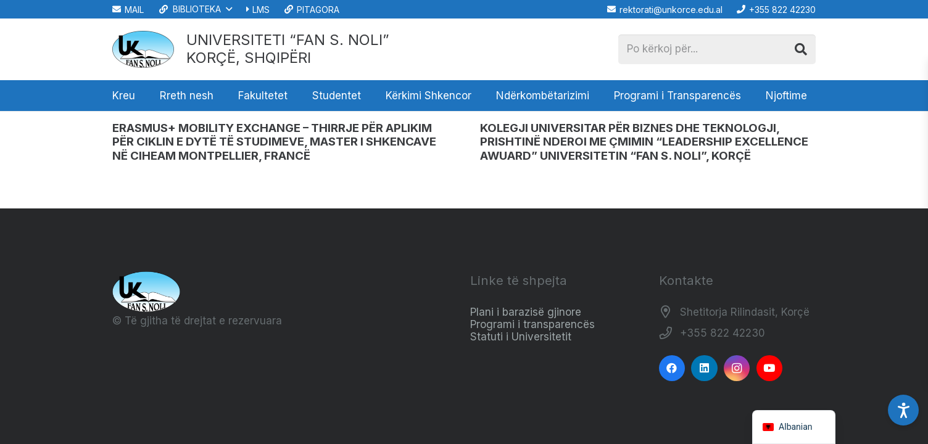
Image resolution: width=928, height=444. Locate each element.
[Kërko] (801, 49)
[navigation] (793, 427)
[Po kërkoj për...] (717, 49)
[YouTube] (769, 368)
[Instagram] (737, 368)
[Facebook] (672, 368)
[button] (194, 9)
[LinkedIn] (704, 368)
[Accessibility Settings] (903, 410)
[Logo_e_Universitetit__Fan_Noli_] (143, 49)
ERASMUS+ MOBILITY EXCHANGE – (274, 142)
